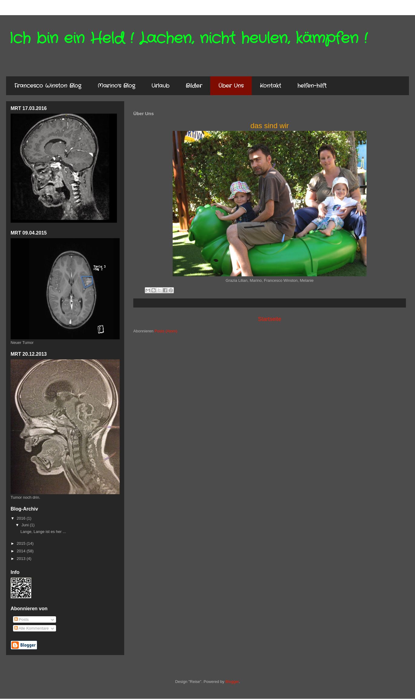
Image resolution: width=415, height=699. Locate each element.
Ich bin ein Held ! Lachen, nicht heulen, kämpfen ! (188, 38)
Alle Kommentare (31, 628)
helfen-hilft (312, 86)
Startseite (269, 319)
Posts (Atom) (165, 331)
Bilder (194, 86)
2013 (22, 558)
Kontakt (270, 86)
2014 (22, 551)
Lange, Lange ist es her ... (43, 531)
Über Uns (231, 86)
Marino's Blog (116, 86)
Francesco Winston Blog (47, 86)
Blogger (232, 681)
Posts (21, 619)
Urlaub (160, 86)
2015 (22, 543)
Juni (26, 525)
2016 (22, 518)
